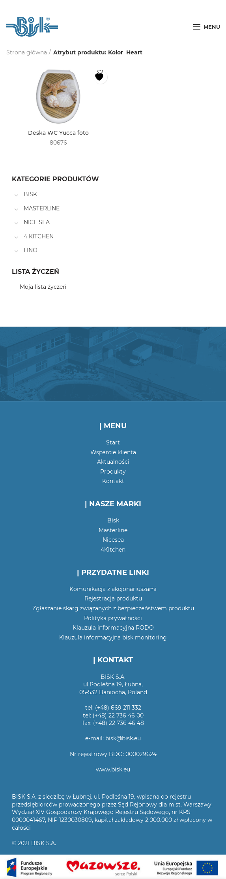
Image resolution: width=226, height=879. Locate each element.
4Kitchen (113, 549)
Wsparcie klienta (113, 452)
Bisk (113, 520)
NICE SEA (37, 222)
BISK (30, 194)
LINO (30, 250)
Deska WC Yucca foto (58, 132)
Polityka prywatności (113, 618)
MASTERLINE (42, 208)
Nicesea (113, 540)
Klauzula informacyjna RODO (113, 627)
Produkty (113, 471)
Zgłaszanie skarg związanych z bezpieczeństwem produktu (113, 608)
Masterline (113, 530)
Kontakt (113, 481)
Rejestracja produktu (113, 598)
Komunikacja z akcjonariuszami (113, 589)
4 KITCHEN (39, 236)
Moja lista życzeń (43, 286)
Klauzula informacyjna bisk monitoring (113, 637)
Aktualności (113, 462)
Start (113, 442)
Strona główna (26, 52)
